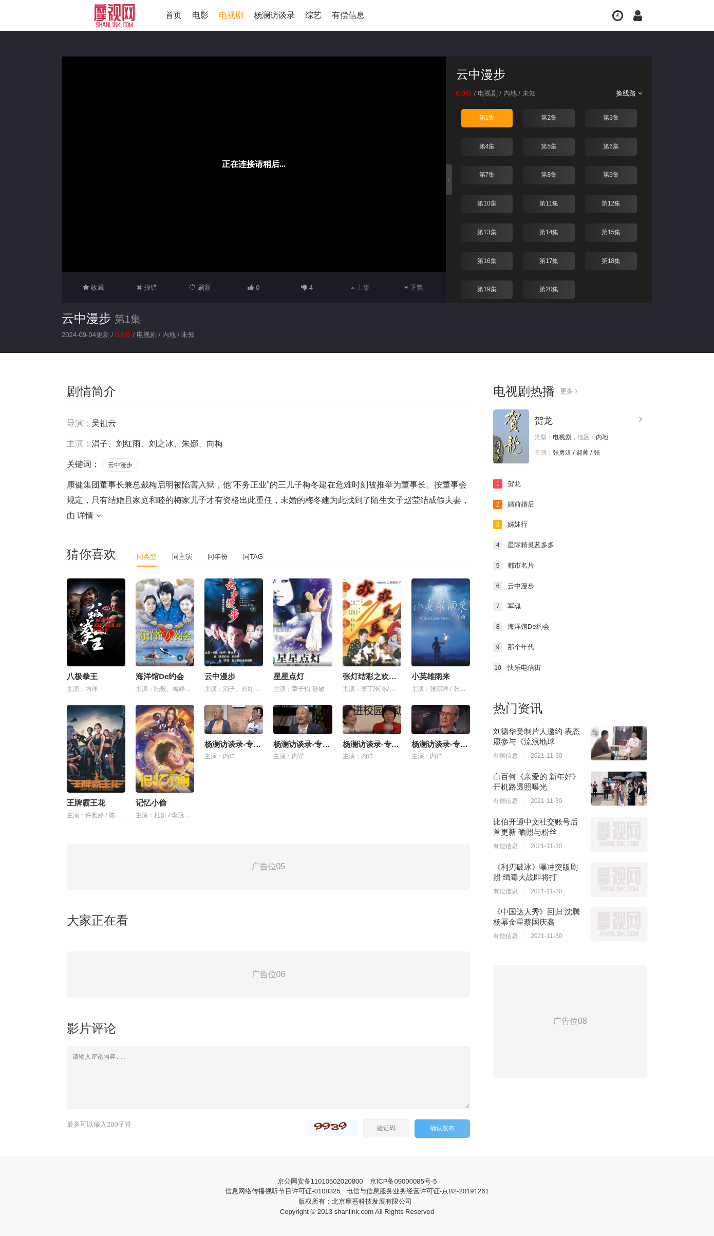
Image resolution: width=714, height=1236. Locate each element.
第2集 (549, 117)
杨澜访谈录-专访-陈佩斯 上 (319, 743)
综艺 (313, 15)
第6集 (611, 145)
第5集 (549, 145)
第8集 (549, 174)
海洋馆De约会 (160, 675)
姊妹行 (511, 524)
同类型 (147, 556)
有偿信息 (348, 15)
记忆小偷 (151, 802)
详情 (89, 515)
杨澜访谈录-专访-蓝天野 (452, 743)
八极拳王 (82, 675)
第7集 (487, 174)
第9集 (611, 174)
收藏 (93, 287)
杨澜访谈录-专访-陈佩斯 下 (250, 743)
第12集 (611, 203)
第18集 (611, 260)
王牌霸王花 (86, 802)
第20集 (548, 288)
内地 (513, 93)
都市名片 (514, 565)
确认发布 (442, 1127)
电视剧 (231, 15)
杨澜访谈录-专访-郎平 (380, 743)
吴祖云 (103, 422)
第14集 (548, 231)
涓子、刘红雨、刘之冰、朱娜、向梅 (157, 443)
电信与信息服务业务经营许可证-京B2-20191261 (422, 1190)
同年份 (221, 556)
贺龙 (543, 420)
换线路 (628, 93)
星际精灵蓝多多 (525, 544)
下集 (414, 287)
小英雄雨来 (430, 675)
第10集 (486, 203)
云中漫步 (86, 318)
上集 (360, 287)
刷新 (200, 287)
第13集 (486, 231)
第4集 (487, 145)
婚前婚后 (514, 504)
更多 (569, 391)
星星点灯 (288, 675)
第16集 (486, 260)
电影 (200, 15)
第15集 (611, 231)
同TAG (258, 556)
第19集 (486, 288)
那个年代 (514, 646)
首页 (173, 15)
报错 (147, 287)
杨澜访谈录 (274, 15)
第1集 (487, 117)
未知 (534, 93)
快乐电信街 (518, 666)
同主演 (184, 556)
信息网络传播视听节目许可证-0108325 (277, 1190)
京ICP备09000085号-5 (406, 1180)
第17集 (548, 260)
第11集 (548, 203)
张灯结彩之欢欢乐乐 (377, 675)
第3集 (611, 117)
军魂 (507, 605)
